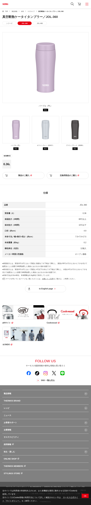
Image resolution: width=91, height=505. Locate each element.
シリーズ (9, 23)
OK (85, 496)
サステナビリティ (11, 437)
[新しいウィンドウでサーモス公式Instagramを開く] (45, 373)
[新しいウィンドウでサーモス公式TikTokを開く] (37, 373)
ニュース (7, 415)
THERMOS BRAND (12, 401)
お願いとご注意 (47, 279)
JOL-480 (40, 23)
